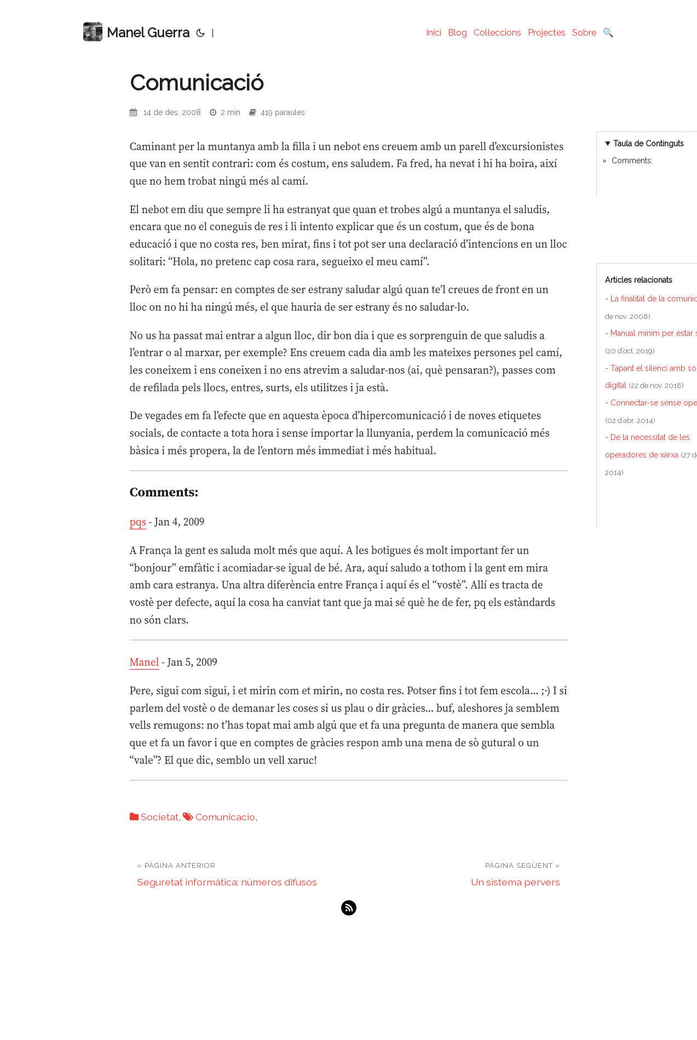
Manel (144, 662)
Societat (159, 816)
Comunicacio (225, 816)
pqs (138, 522)
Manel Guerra (136, 32)
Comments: (632, 160)
